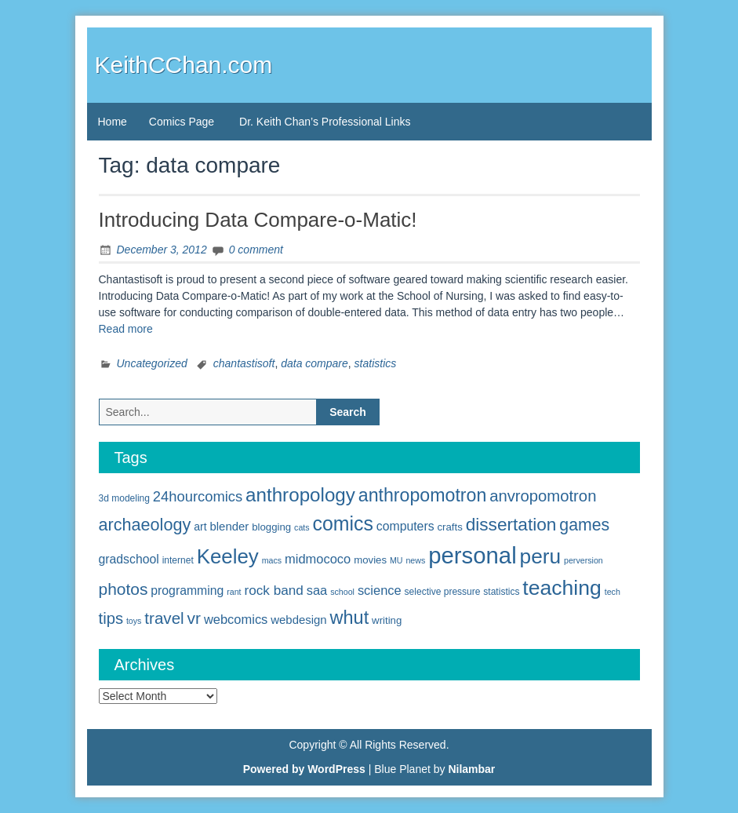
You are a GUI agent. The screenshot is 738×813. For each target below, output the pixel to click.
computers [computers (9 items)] (405, 526)
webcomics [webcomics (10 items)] (235, 619)
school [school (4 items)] (342, 591)
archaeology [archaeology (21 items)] (145, 524)
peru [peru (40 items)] (541, 556)
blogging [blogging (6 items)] (271, 527)
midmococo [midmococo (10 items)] (318, 559)
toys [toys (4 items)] (134, 620)
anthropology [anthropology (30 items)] (300, 494)
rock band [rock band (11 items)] (273, 590)
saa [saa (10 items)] (317, 590)
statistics (375, 363)
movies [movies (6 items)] (370, 560)
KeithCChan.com (184, 65)
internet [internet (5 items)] (178, 560)
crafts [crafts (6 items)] (449, 527)
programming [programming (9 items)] (187, 590)
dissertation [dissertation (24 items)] (511, 524)
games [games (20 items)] (584, 525)
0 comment (256, 249)
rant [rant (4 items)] (234, 591)
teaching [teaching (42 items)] (562, 588)
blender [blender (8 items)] (229, 526)
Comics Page (181, 121)
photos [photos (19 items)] (123, 589)
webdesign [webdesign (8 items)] (298, 619)
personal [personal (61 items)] (472, 555)
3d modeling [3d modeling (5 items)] (124, 498)
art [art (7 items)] (200, 526)
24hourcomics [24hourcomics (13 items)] (197, 496)
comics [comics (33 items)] (343, 523)
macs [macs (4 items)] (272, 560)
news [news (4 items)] (415, 560)
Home (112, 121)
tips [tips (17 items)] (111, 618)
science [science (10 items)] (380, 590)
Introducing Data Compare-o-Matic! (258, 220)
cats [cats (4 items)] (302, 527)
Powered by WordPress (304, 769)
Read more (126, 329)
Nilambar (471, 769)
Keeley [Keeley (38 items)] (228, 556)
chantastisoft (244, 363)
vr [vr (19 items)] (194, 618)
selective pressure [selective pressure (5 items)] (443, 591)
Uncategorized (152, 363)
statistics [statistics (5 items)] (501, 591)
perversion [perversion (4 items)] (583, 560)
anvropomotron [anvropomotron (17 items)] (542, 496)
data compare (314, 363)
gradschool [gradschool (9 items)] (129, 559)
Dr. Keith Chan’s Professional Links (324, 121)
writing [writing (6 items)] (387, 620)
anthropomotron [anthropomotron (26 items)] (422, 495)
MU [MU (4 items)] (396, 560)
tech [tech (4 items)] (612, 591)
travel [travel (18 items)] (164, 618)
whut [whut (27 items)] (349, 617)
